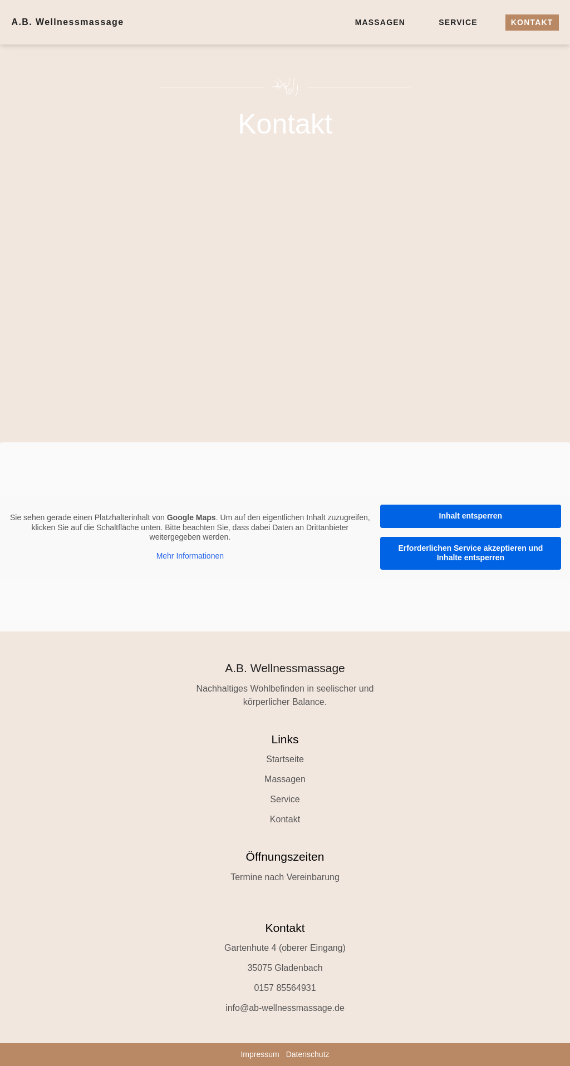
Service (458, 22)
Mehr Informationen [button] (190, 555)
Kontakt (532, 22)
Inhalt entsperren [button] (471, 515)
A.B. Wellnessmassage (67, 22)
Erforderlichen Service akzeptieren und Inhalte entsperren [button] (470, 552)
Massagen (380, 22)
